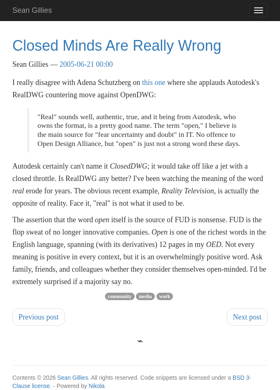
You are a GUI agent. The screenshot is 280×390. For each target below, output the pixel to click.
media (145, 296)
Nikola (97, 386)
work (164, 296)
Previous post (39, 317)
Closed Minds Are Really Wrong (117, 45)
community (120, 296)
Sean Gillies (72, 377)
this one (154, 82)
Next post (247, 317)
